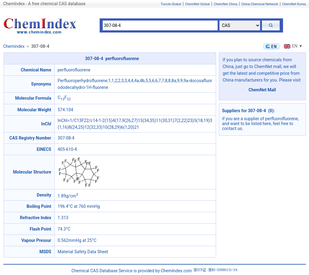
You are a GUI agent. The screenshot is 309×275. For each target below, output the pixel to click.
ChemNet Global (197, 4)
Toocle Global (171, 4)
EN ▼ (292, 46)
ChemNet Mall (262, 89)
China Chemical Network (259, 4)
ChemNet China (225, 4)
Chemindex (14, 46)
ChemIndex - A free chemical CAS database (44, 3)
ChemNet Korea (294, 4)
